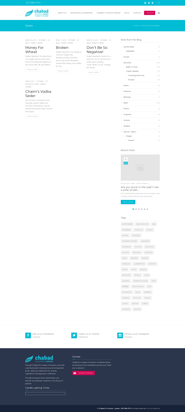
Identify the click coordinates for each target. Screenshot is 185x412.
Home (136, 25)
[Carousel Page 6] (147, 209)
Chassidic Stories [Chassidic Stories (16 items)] (129, 241)
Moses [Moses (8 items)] (124, 269)
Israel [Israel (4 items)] (124, 258)
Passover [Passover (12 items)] (126, 275)
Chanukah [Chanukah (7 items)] (139, 230)
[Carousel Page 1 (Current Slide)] (133, 209)
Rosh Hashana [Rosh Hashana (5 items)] (138, 286)
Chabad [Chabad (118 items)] (126, 230)
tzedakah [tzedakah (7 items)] (126, 309)
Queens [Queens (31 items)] (125, 281)
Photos (126, 109)
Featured (127, 91)
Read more (128, 202)
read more (32, 69)
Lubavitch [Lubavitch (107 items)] (139, 264)
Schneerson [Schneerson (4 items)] (127, 292)
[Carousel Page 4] (141, 209)
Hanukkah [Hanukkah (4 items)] (137, 252)
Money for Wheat (34, 49)
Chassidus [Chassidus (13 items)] (126, 247)
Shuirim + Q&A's (130, 132)
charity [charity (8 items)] (150, 230)
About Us (62, 13)
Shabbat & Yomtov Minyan (108, 13)
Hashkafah (130, 51)
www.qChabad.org (153, 408)
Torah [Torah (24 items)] (145, 303)
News (27, 43)
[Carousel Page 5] (144, 209)
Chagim (129, 136)
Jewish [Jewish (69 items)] (134, 258)
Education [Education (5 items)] (149, 247)
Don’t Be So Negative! (97, 49)
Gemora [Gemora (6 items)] (125, 252)
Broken (62, 47)
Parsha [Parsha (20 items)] (143, 269)
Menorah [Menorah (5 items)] (152, 264)
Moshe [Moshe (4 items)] (133, 269)
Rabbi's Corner (36, 43)
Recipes (131, 80)
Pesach (131, 140)
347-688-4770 (32, 2)
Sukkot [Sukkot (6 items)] (125, 303)
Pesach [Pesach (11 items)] (137, 275)
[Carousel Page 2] (136, 209)
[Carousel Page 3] (139, 209)
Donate (149, 13)
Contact (137, 13)
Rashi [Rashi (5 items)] (154, 281)
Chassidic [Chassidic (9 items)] (136, 235)
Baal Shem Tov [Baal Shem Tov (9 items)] (142, 224)
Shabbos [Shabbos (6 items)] (125, 298)
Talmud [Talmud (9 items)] (135, 303)
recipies (127, 120)
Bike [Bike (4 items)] (154, 224)
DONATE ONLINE (83, 373)
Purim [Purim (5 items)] (146, 275)
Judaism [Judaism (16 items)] (145, 258)
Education (29, 84)
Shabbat (127, 126)
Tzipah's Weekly (132, 71)
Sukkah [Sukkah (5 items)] (147, 298)
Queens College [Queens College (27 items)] (140, 281)
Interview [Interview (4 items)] (148, 252)
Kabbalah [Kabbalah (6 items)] (126, 264)
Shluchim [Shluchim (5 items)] (137, 298)
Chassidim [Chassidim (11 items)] (145, 241)
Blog (126, 13)
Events (126, 85)
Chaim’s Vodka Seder (38, 93)
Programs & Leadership (81, 13)
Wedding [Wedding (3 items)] (137, 309)
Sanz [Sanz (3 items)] (149, 286)
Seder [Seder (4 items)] (137, 292)
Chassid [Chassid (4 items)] (125, 235)
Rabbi (43, 40)
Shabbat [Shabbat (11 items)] (147, 292)
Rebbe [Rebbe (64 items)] (125, 286)
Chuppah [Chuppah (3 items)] (138, 247)
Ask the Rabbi (129, 47)
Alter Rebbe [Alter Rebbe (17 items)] (127, 224)
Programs (127, 114)
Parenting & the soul (136, 75)
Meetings (127, 97)
